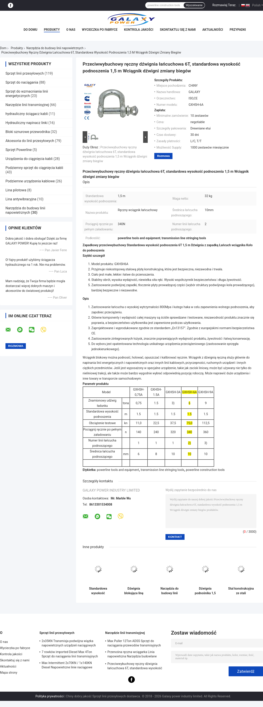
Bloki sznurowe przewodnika (27, 132)
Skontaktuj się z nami (178, 29)
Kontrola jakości (138, 29)
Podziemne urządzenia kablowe (30, 181)
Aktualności (212, 29)
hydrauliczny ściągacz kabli (26, 114)
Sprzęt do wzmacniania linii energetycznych (26, 93)
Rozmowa (163, 156)
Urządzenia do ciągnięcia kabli (29, 159)
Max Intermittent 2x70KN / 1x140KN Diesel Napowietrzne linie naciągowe (67, 665)
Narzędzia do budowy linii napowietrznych (54, 48)
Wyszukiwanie (194, 5)
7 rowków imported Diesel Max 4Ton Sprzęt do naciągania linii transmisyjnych (70, 654)
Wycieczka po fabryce (99, 29)
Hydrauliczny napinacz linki (26, 123)
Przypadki (238, 29)
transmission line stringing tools (162, 470)
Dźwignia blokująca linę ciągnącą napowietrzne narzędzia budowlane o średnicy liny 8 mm (134, 591)
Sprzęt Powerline (18, 150)
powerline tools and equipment (118, 470)
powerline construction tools (205, 470)
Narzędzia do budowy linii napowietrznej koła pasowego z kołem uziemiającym (169, 591)
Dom (3, 48)
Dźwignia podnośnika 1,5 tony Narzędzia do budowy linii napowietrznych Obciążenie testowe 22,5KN (205, 591)
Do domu (30, 29)
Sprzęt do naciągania (21, 82)
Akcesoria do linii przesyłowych (29, 141)
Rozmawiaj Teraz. (224, 5)
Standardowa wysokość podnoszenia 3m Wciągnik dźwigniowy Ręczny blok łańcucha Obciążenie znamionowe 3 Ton (98, 591)
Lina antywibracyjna (20, 199)
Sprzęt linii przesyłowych (24, 73)
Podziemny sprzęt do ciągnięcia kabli (34, 168)
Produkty (52, 29)
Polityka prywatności (50, 696)
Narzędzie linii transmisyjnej (27, 105)
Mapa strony (8, 672)
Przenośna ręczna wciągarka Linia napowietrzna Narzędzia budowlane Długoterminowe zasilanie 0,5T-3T (132, 654)
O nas (70, 29)
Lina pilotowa (15, 190)
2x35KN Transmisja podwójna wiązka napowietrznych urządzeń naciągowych (69, 643)
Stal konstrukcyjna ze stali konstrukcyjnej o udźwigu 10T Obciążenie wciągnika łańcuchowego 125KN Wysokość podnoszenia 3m (241, 591)
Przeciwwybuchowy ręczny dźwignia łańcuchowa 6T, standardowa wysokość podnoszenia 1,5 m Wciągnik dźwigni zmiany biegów (134, 666)
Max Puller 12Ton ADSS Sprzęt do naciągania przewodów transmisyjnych (134, 643)
